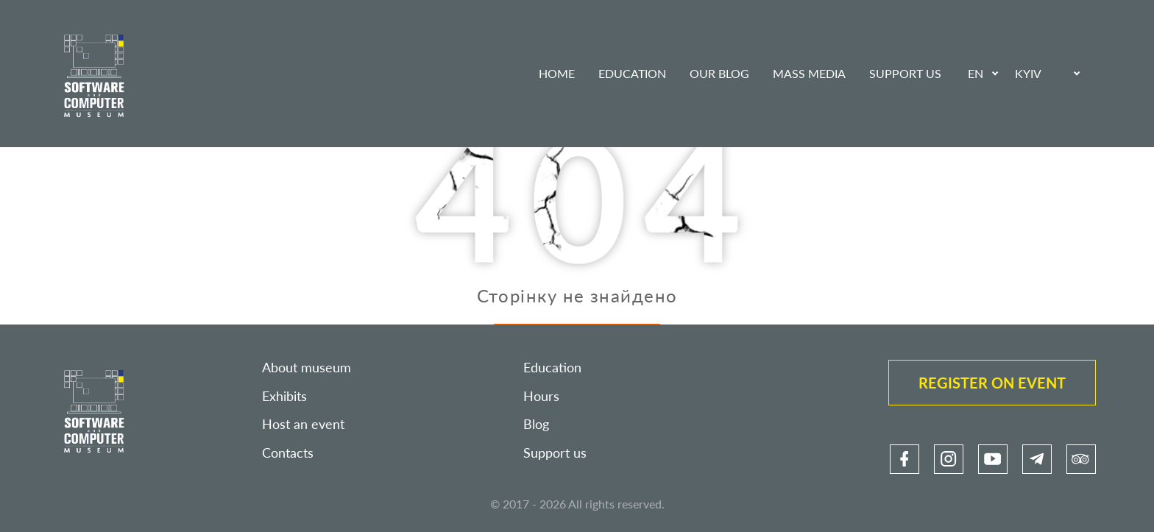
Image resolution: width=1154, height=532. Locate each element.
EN (975, 73)
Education (632, 73)
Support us (905, 73)
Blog (536, 424)
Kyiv (1028, 73)
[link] (904, 459)
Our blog (719, 73)
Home (557, 73)
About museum (306, 367)
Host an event (303, 424)
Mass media (809, 73)
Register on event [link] (992, 382)
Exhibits (284, 396)
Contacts (288, 453)
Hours (541, 396)
